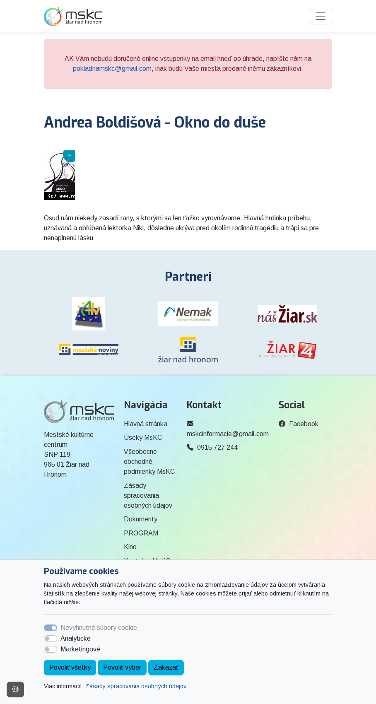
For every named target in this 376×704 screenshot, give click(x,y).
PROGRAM (141, 533)
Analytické (75, 638)
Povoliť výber (122, 667)
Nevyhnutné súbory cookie (98, 627)
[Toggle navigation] (320, 16)
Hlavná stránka (145, 423)
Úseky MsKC (143, 437)
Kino (130, 546)
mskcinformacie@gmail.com (228, 433)
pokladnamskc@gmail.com (112, 68)
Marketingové (80, 649)
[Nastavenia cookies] (15, 689)
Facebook (303, 423)
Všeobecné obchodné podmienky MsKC (149, 461)
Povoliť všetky (70, 667)
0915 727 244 (217, 447)
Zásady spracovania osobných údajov (135, 686)
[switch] (50, 638)
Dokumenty (140, 519)
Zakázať (166, 667)
